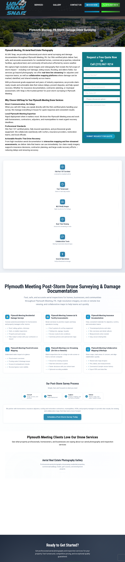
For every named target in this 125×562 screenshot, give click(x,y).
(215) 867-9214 (74, 483)
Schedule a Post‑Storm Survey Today (62, 335)
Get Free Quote (51, 483)
